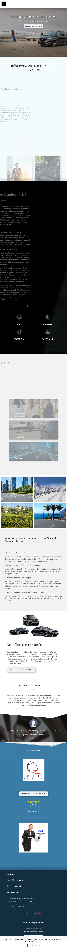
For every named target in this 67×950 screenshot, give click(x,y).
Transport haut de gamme (16, 906)
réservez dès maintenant (21, 670)
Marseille (19, 703)
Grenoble (26, 703)
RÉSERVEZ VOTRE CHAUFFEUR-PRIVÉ (33, 17)
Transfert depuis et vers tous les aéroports (21, 899)
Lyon (58, 700)
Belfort (53, 700)
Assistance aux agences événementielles (20, 901)
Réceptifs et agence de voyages (17, 904)
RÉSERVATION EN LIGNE (33, 26)
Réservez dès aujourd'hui (33, 793)
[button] (4, 4)
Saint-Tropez (36, 703)
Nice (48, 700)
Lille (13, 703)
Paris (44, 700)
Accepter (33, 946)
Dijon (9, 703)
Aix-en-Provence (36, 700)
